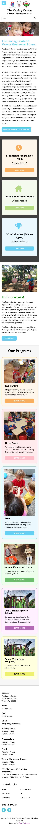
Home (4, 789)
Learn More (19, 170)
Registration (25, 789)
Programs (6, 797)
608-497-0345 (7, 716)
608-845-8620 (7, 708)
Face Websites (24, 823)
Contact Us (25, 797)
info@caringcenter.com (11, 724)
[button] (3, 29)
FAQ (21, 793)
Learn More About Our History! (16, 129)
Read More (9, 338)
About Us (5, 793)
